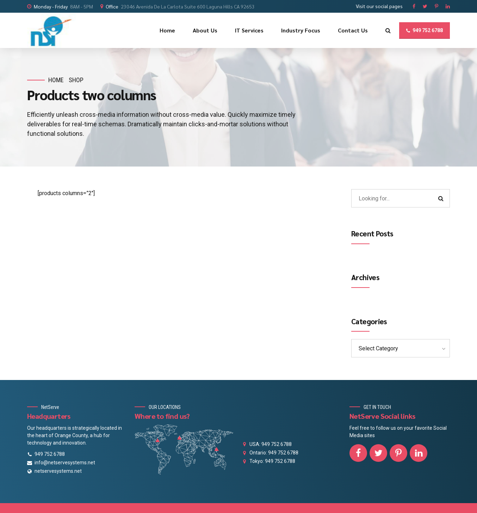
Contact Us (353, 30)
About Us (205, 30)
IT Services (249, 30)
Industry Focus (300, 30)
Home (167, 30)
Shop (76, 80)
